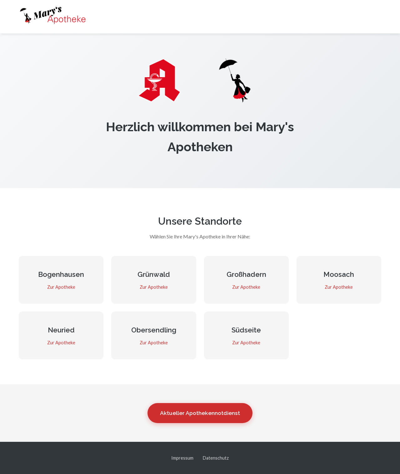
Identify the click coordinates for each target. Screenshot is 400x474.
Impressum (182, 458)
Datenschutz (216, 458)
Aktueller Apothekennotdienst (200, 413)
